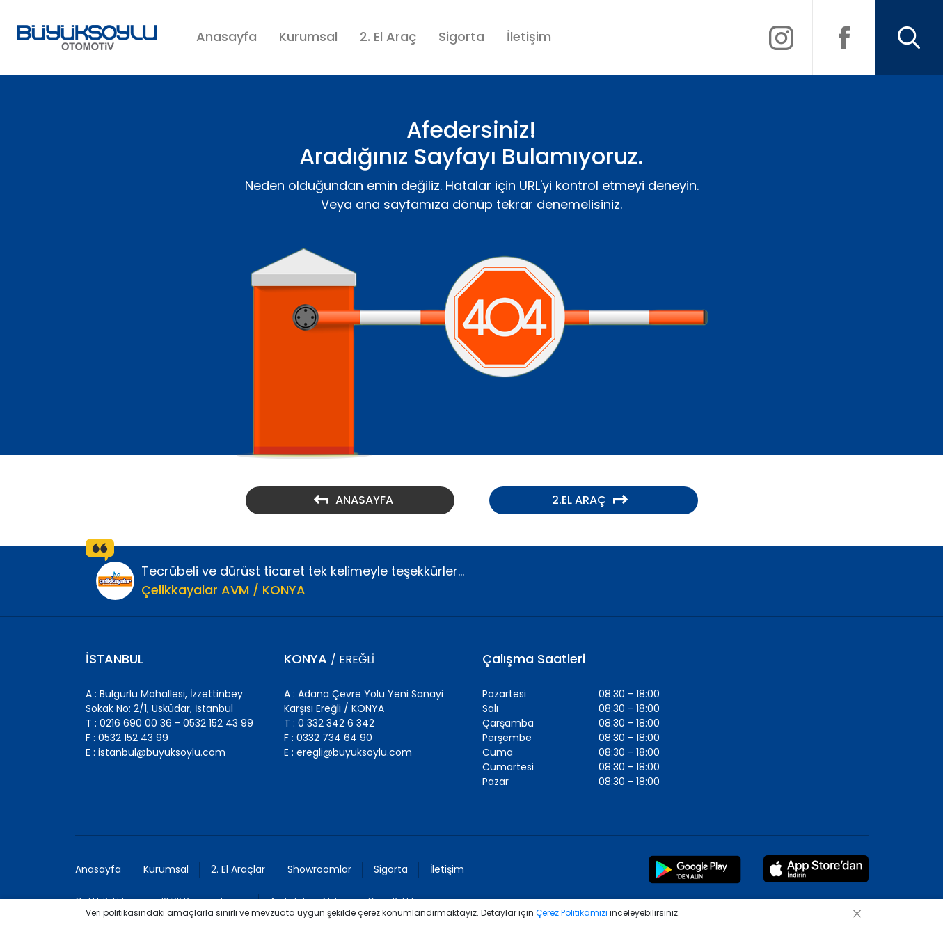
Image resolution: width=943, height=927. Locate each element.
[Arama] (909, 37)
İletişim (529, 36)
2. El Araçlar (238, 869)
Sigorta (461, 36)
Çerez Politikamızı (572, 913)
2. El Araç (388, 36)
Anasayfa (226, 36)
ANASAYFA (353, 500)
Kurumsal (308, 36)
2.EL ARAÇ (590, 500)
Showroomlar (319, 869)
